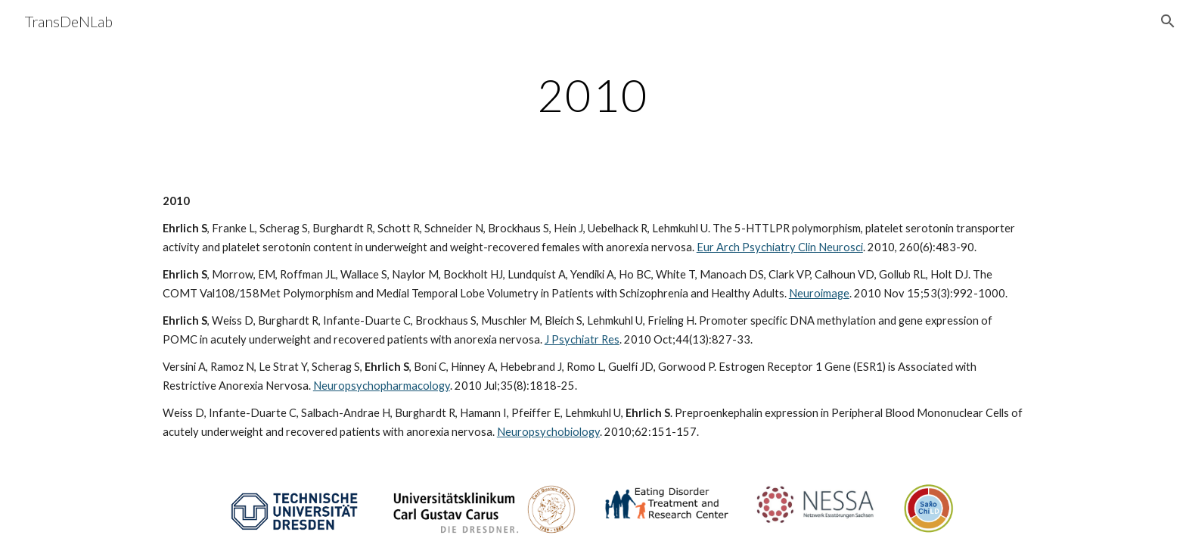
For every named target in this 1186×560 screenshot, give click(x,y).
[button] (1168, 21)
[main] (593, 95)
